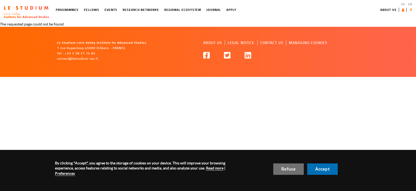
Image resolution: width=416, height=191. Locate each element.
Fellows (91, 9)
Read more (214, 168)
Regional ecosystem (182, 9)
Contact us (271, 42)
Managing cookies (308, 42)
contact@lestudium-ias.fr (77, 58)
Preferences (65, 173)
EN (410, 4)
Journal (213, 9)
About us (388, 9)
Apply (231, 9)
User (404, 9)
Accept (322, 169)
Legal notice (241, 42)
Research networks (141, 9)
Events (111, 9)
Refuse (288, 169)
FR (403, 4)
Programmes (67, 9)
